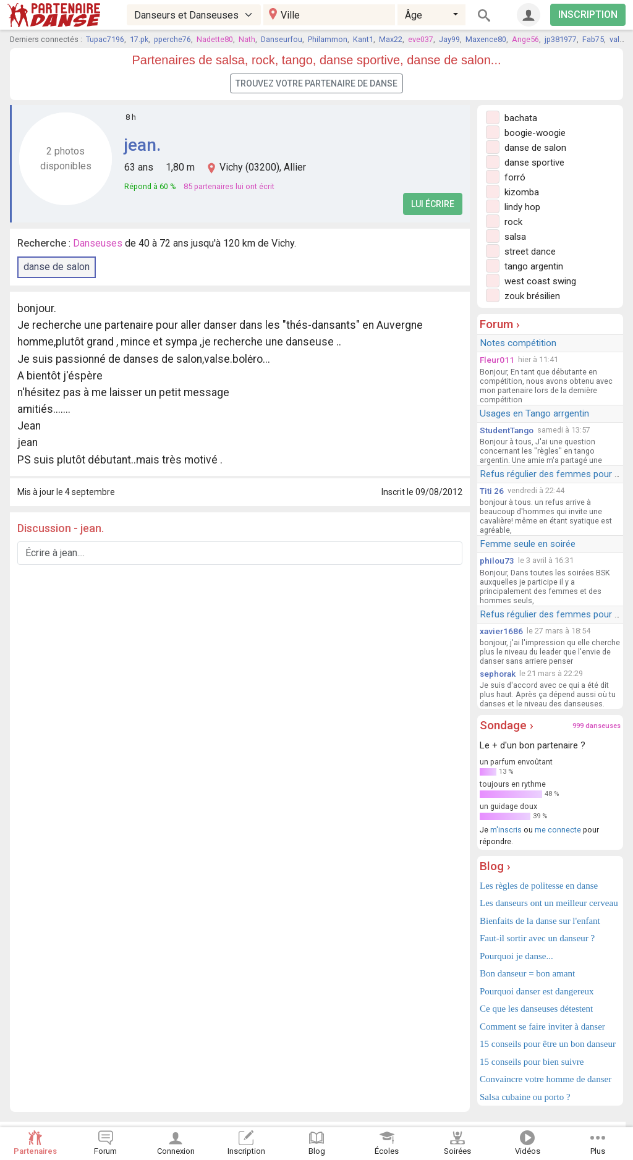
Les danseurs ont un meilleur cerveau (549, 903)
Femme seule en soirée (528, 543)
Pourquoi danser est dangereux (537, 991)
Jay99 (449, 39)
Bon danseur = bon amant (527, 973)
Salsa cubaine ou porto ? (525, 1097)
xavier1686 (501, 631)
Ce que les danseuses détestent (536, 1009)
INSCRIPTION (588, 14)
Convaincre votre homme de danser (545, 1079)
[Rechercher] (484, 14)
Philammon (327, 39)
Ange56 (525, 39)
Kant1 (363, 39)
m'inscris (506, 829)
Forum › (500, 324)
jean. (142, 145)
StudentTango (506, 430)
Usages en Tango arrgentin (534, 413)
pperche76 (172, 39)
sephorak (498, 674)
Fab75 (593, 39)
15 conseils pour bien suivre (532, 1062)
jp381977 (561, 39)
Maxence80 (485, 39)
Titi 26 (492, 491)
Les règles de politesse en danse (539, 886)
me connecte (558, 829)
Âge (413, 15)
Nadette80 (215, 39)
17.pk (139, 39)
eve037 (420, 39)
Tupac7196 (105, 39)
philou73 (497, 560)
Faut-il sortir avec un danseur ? (537, 938)
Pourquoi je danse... (516, 956)
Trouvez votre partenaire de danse (316, 83)
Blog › (495, 866)
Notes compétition (518, 343)
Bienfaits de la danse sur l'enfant (540, 921)
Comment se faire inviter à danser (542, 1026)
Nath (247, 39)
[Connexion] (528, 15)
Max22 (390, 39)
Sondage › (506, 725)
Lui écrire (432, 204)
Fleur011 (497, 360)
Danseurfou (281, 39)
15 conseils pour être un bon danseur (548, 1044)
